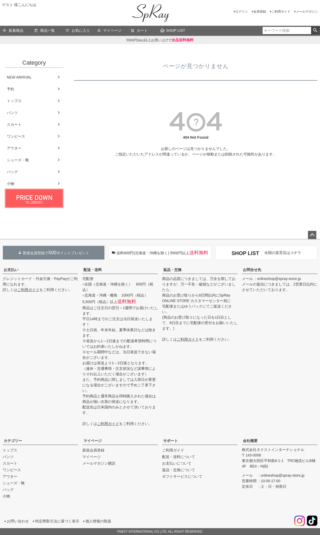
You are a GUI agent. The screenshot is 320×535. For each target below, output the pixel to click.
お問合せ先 (252, 270)
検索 (315, 30)
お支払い (11, 270)
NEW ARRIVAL (19, 77)
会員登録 (259, 11)
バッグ (12, 172)
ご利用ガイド (280, 11)
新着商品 (13, 31)
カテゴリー (13, 441)
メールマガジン (307, 11)
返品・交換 (172, 270)
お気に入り (78, 31)
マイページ (109, 31)
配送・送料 (92, 270)
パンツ (12, 113)
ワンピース (16, 136)
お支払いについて (176, 463)
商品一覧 (44, 31)
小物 (10, 183)
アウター (14, 148)
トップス (14, 101)
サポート (170, 441)
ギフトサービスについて (182, 476)
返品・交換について (178, 470)
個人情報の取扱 (98, 521)
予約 (10, 89)
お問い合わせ (18, 521)
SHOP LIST (172, 30)
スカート (14, 124)
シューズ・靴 (18, 160)
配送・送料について (178, 457)
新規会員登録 (93, 450)
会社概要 (250, 441)
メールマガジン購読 (98, 463)
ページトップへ (312, 235)
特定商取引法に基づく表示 (57, 521)
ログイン (241, 11)
